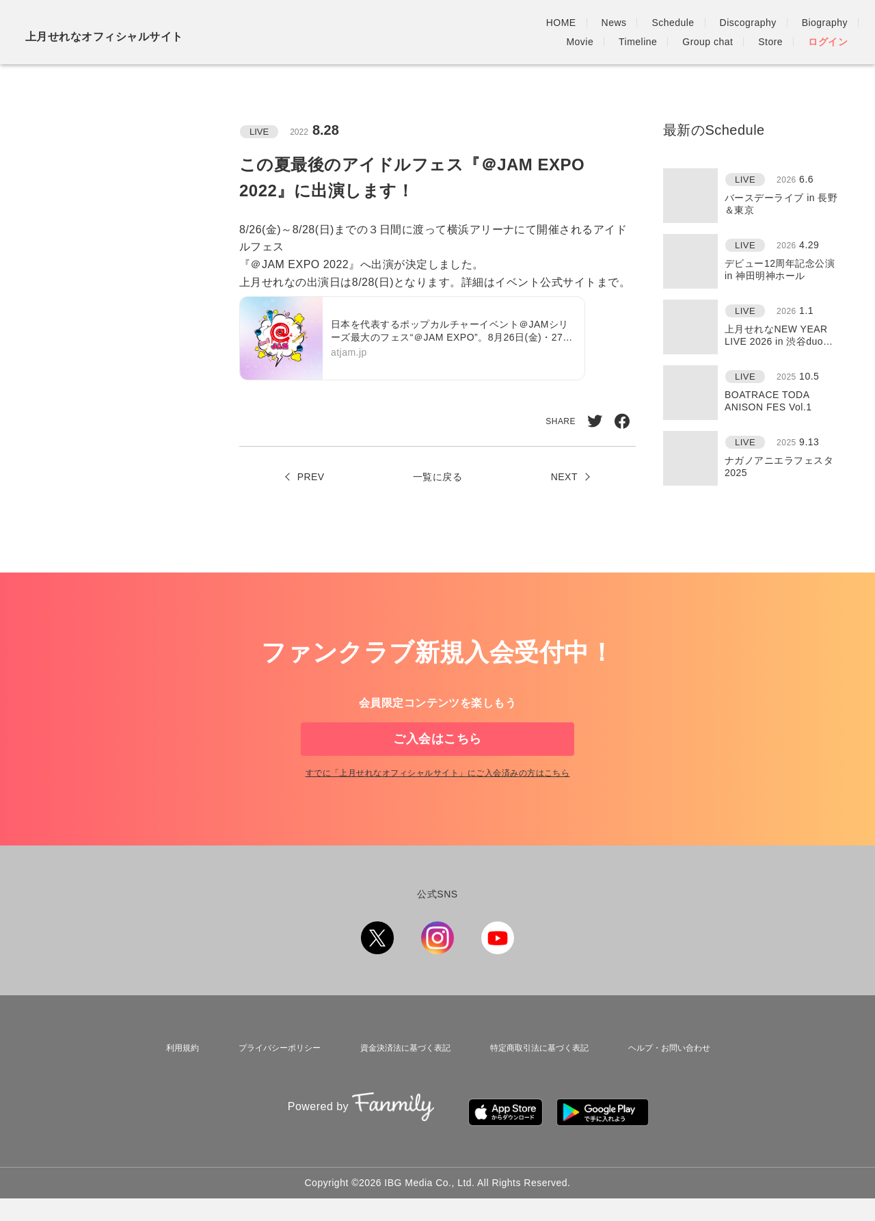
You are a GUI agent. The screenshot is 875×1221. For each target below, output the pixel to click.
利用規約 (177, 1084)
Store (835, 22)
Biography (583, 22)
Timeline (703, 22)
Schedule (431, 22)
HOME (319, 22)
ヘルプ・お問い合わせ (669, 1084)
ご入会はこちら (437, 755)
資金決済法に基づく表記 (399, 1084)
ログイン (828, 41)
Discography (506, 22)
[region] (755, 327)
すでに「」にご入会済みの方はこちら (437, 812)
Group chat (772, 22)
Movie (644, 22)
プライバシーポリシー (271, 1084)
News (372, 22)
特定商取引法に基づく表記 (536, 1084)
